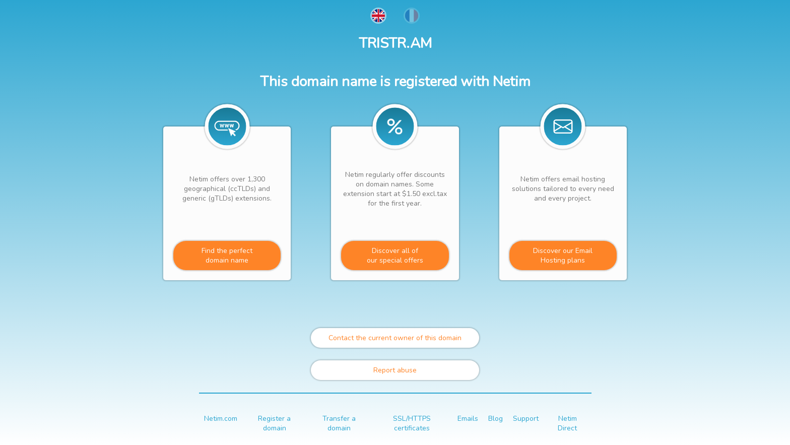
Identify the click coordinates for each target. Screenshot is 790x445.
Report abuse (395, 370)
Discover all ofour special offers (395, 255)
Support (526, 418)
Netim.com (220, 418)
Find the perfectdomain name (227, 255)
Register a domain (274, 423)
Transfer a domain (339, 423)
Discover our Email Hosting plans (562, 255)
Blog (495, 418)
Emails (467, 418)
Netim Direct (567, 423)
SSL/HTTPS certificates (412, 423)
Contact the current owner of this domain (395, 338)
